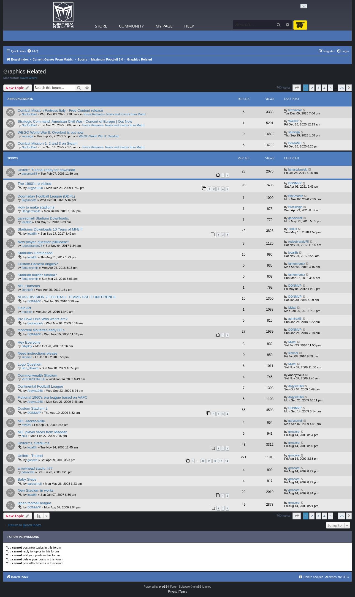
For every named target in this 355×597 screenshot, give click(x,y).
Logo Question (29, 364)
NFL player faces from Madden (42, 432)
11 (209, 461)
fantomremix (30, 267)
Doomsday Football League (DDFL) (46, 196)
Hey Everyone (29, 342)
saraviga (27, 136)
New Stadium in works (35, 490)
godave (32, 460)
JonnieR (27, 289)
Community (131, 26)
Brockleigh (295, 207)
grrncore (294, 431)
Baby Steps (27, 479)
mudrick (27, 311)
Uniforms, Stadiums (33, 443)
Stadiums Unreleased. (35, 253)
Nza (24, 435)
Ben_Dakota (30, 368)
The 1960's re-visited (34, 184)
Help (189, 26)
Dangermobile (31, 211)
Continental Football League (40, 386)
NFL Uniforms (29, 286)
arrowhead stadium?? (35, 468)
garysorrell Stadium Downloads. (43, 218)
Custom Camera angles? (38, 264)
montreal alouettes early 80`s (41, 330)
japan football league (34, 503)
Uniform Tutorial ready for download (46, 170)
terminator (295, 110)
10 (203, 461)
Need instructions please (37, 353)
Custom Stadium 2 (32, 408)
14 (226, 461)
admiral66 (295, 318)
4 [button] (324, 87)
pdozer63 (28, 472)
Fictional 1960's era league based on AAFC (52, 397)
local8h (26, 222)
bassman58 (29, 173)
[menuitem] (32, 51)
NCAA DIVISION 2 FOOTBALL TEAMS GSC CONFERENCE (67, 297)
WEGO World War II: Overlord (99, 136)
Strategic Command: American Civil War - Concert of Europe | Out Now (75, 121)
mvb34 (26, 424)
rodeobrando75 (32, 245)
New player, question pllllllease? (43, 242)
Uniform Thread (30, 456)
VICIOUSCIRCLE (33, 379)
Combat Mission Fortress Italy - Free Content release (60, 110)
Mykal (292, 307)
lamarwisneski (297, 169)
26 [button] (342, 87)
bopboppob (35, 323)
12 (214, 461)
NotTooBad (29, 114)
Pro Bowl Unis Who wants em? (42, 319)
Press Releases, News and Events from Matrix (114, 114)
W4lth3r (293, 121)
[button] (296, 87)
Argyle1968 (35, 188)
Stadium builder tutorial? (37, 275)
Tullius (292, 229)
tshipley (27, 346)
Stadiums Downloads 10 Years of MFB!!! (50, 229)
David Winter (28, 78)
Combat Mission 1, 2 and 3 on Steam (47, 143)
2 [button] (312, 87)
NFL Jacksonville (31, 421)
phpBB (163, 586)
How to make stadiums (36, 207)
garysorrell (295, 218)
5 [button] (331, 87)
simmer (27, 357)
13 (220, 461)
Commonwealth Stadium (37, 375)
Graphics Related (24, 72)
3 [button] (318, 87)
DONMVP (295, 183)
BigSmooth (29, 200)
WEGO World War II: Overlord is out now (50, 132)
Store (101, 26)
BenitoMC (295, 143)
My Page (164, 26)
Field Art (24, 308)
